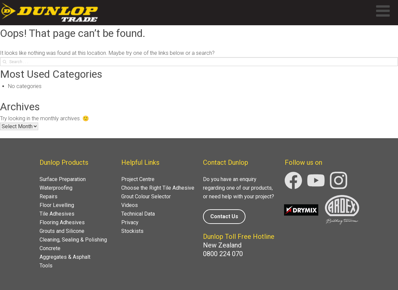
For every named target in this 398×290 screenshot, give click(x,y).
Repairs (48, 196)
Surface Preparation (63, 179)
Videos (129, 205)
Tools (46, 265)
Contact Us (224, 216)
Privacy (130, 222)
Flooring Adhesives (62, 222)
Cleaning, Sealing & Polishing (73, 240)
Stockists (132, 231)
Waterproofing (56, 188)
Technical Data (138, 214)
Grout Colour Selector (146, 196)
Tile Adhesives (57, 214)
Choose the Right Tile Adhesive (157, 188)
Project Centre (137, 179)
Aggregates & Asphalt (65, 257)
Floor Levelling (57, 205)
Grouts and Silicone (62, 231)
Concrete (50, 248)
